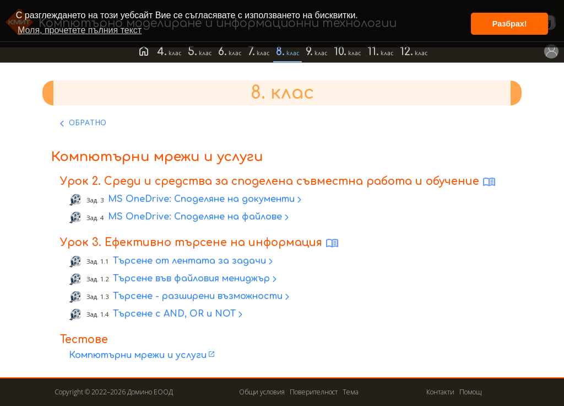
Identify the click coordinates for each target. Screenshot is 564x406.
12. (406, 51)
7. (251, 51)
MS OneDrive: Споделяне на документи (190, 200)
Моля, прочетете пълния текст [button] (80, 30)
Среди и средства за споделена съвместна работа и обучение (291, 181)
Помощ (470, 392)
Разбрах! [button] (509, 23)
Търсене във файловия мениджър (178, 279)
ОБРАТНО (87, 122)
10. (340, 51)
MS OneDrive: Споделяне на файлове (184, 217)
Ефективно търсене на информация (213, 242)
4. (162, 51)
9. (309, 51)
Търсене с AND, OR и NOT (161, 314)
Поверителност (314, 392)
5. (192, 51)
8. (280, 51)
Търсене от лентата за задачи (176, 261)
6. (222, 51)
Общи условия (262, 392)
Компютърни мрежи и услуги (138, 355)
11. (373, 51)
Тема (351, 392)
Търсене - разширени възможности (184, 296)
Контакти (440, 392)
